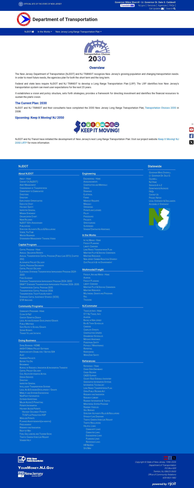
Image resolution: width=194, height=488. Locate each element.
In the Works (89, 235)
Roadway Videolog (91, 407)
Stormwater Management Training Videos (37, 238)
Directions (24, 194)
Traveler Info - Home (93, 311)
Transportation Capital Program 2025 (36, 287)
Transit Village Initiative (30, 333)
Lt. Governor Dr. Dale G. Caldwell (158, 2)
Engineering (89, 173)
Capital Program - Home (30, 249)
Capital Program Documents (32, 265)
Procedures (88, 216)
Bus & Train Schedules (93, 323)
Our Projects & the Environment (98, 262)
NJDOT (29, 31)
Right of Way (25, 430)
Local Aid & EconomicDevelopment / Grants (38, 390)
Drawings (88, 191)
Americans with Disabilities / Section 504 (37, 352)
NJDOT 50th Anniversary (31, 223)
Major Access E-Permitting (31, 402)
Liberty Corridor (91, 246)
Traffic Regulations (92, 423)
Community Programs (30, 306)
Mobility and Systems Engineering (34, 393)
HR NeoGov (89, 445)
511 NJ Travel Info (92, 314)
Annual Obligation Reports (31, 253)
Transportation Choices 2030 (160, 107)
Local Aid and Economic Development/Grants (39, 320)
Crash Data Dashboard (93, 369)
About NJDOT (25, 173)
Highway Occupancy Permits (34, 412)
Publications (25, 226)
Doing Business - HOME (30, 345)
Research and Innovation (30, 427)
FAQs (171, 5)
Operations (88, 207)
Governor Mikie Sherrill (160, 172)
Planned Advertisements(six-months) (35, 421)
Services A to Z (155, 185)
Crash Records (90, 372)
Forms (86, 197)
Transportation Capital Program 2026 (36, 291)
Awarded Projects (27, 358)
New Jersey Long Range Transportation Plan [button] (78, 31)
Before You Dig (26, 361)
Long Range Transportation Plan (98, 249)
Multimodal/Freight (93, 269)
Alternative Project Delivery (32, 262)
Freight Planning (91, 243)
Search (171, 8)
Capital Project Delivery (30, 268)
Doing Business (27, 340)
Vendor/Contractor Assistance (97, 229)
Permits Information (28, 405)
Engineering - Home (92, 178)
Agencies (162, 5)
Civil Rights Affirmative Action (33, 374)
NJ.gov (141, 5)
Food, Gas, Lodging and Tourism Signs (36, 434)
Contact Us (153, 194)
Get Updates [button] (156, 8)
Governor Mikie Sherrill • (128, 2)
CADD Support (90, 375)
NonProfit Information (29, 396)
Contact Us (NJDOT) (29, 182)
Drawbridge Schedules (93, 336)
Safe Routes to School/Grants (33, 327)
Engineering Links (94, 435)
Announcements (90, 182)
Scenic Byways (26, 330)
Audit (22, 355)
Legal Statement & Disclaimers (162, 201)
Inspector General (27, 210)
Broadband (24, 364)
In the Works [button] (44, 31)
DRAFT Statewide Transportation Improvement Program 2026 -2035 (49, 284)
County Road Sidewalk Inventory (97, 378)
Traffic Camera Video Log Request (34, 437)
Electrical (88, 194)
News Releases (26, 219)
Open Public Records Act (94, 391)
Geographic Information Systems (97, 382)
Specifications (89, 223)
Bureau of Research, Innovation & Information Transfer (43, 367)
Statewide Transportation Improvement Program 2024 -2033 (46, 281)
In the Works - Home (92, 240)
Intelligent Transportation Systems (35, 386)
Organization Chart (28, 216)
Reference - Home (91, 366)
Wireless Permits (27, 418)
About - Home (25, 178)
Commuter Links (93, 432)
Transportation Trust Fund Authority (36, 294)
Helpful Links (90, 426)
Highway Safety (26, 207)
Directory (24, 197)
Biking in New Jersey (93, 320)
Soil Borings (89, 410)
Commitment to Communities (31, 191)
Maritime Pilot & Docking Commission (99, 253)
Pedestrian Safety (91, 342)
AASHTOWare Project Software (34, 348)
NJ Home (153, 182)
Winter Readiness (27, 235)
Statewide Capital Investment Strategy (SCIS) (39, 297)
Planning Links (92, 439)
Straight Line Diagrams (94, 416)
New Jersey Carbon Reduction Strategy (100, 259)
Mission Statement (27, 213)
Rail (85, 296)
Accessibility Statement (159, 204)
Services (151, 5)
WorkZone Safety (91, 355)
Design (86, 188)
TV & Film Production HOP (34, 415)
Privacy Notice (155, 198)
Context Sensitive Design (30, 317)
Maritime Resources (92, 256)
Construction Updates (93, 333)
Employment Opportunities (31, 201)
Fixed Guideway (26, 278)
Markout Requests (91, 201)
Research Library (91, 397)
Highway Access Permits (30, 408)
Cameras (87, 326)
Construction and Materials (95, 185)
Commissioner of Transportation (33, 188)
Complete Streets (91, 330)
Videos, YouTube (26, 232)
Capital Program (27, 244)
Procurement (25, 424)
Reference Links (93, 442)
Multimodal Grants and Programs (98, 293)
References (88, 361)
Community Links (93, 429)
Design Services (26, 377)
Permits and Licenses (92, 210)
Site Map (87, 448)
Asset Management (28, 185)
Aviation (87, 278)
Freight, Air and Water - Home (96, 274)
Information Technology (94, 385)
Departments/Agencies (158, 188)
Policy (86, 213)
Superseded (88, 226)
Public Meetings (27, 324)
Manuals (87, 204)
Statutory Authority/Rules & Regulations (37, 229)
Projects (87, 219)
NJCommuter (89, 305)
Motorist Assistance (92, 339)
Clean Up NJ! (25, 314)
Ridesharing (89, 352)
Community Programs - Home (32, 311)
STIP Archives (26, 300)
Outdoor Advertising (28, 399)
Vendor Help (25, 440)
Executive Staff (26, 204)
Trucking (88, 300)
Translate (127, 5)
